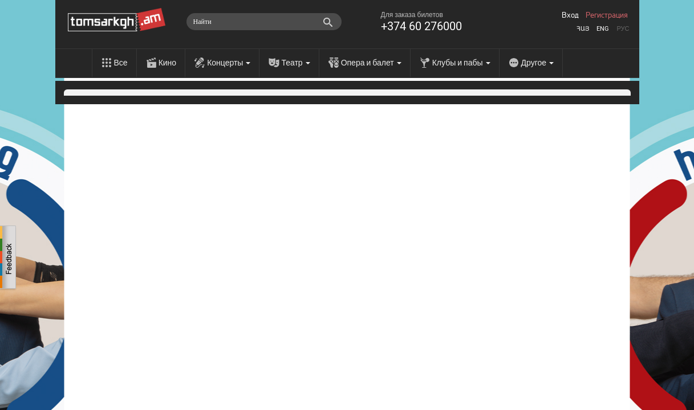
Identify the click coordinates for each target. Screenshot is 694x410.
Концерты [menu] (228, 62)
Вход (570, 15)
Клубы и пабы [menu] (461, 62)
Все (121, 62)
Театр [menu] (295, 62)
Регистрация (607, 15)
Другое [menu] (537, 62)
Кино (168, 62)
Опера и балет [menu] (371, 62)
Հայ (583, 28)
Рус (622, 28)
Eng (602, 28)
